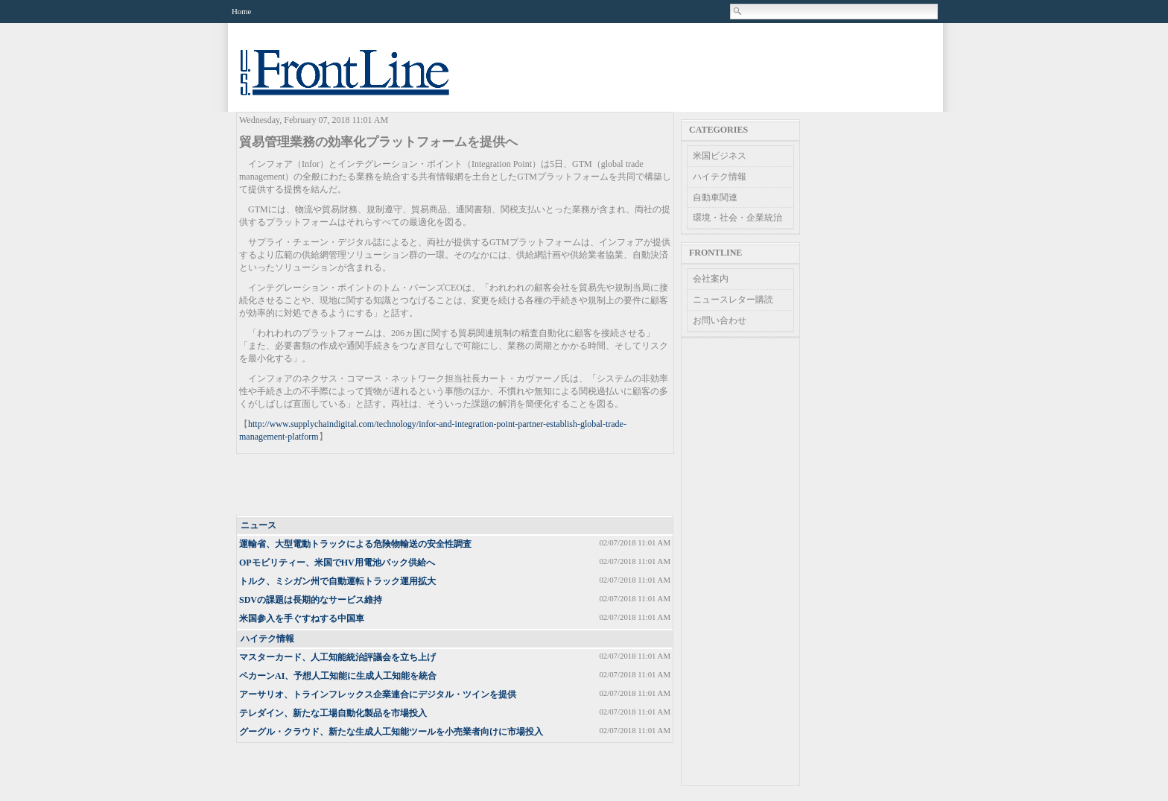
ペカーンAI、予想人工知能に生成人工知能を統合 (338, 676)
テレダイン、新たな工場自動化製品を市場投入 (333, 713)
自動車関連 (715, 197)
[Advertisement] (456, 485)
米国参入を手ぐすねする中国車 (301, 618)
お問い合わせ (719, 320)
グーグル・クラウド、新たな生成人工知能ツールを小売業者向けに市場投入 (391, 731)
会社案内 (711, 278)
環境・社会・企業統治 (737, 217)
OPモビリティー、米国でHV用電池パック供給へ (337, 562)
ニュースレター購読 (733, 299)
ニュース (258, 525)
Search (738, 11)
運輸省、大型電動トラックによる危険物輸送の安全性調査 (355, 544)
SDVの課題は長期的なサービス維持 (310, 600)
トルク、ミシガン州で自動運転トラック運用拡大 (337, 581)
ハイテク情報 (267, 638)
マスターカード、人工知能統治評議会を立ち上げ (337, 657)
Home (241, 11)
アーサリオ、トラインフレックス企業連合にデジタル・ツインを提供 (377, 694)
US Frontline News (360, 81)
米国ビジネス (719, 156)
